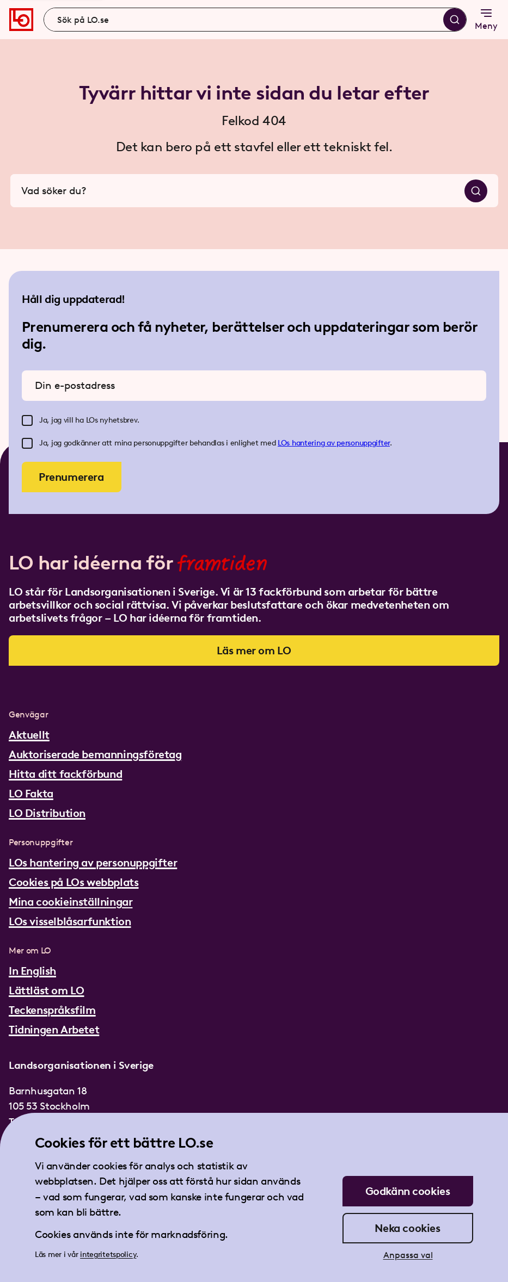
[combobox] (255, 19)
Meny (486, 19)
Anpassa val (408, 1255)
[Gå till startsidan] (21, 19)
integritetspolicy (108, 1254)
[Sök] (454, 19)
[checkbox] (27, 420)
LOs (285, 443)
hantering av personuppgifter (341, 443)
